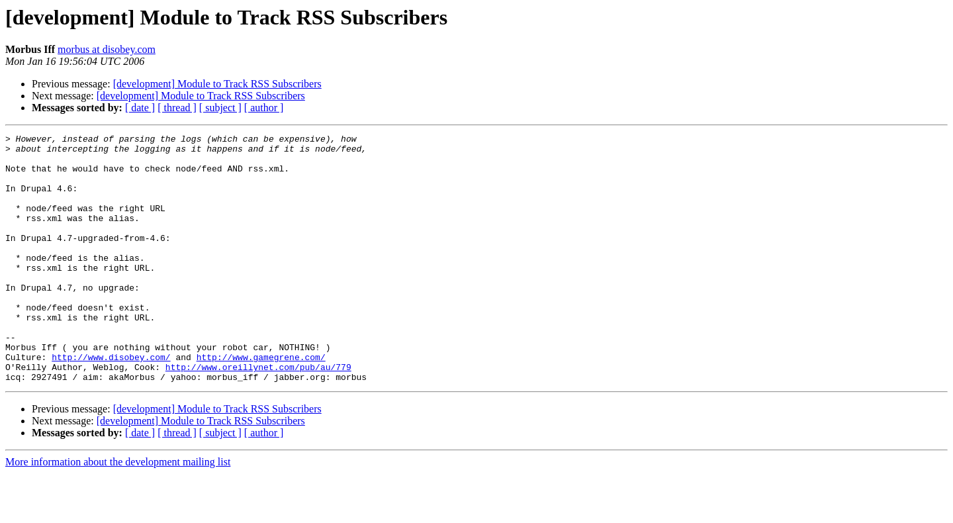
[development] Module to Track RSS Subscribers (217, 83)
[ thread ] (177, 107)
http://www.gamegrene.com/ (261, 402)
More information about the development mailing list (117, 511)
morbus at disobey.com (107, 49)
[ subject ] (220, 107)
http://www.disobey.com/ (111, 402)
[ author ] (264, 107)
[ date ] (140, 107)
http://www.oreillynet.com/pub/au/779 (258, 414)
